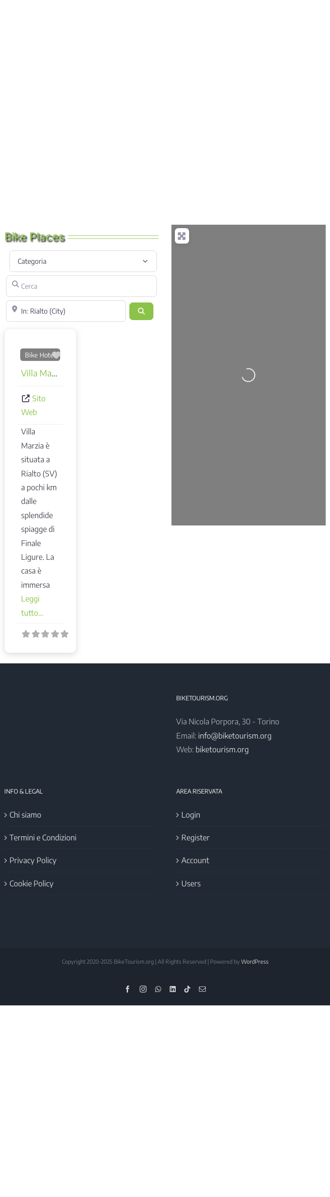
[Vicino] (66, 311)
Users (191, 883)
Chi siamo (25, 814)
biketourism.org (222, 749)
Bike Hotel (40, 355)
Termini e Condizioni (42, 837)
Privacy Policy (33, 860)
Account (195, 860)
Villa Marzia (43, 372)
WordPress (255, 961)
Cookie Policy (31, 883)
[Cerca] (81, 286)
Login (190, 814)
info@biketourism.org (235, 735)
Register (195, 837)
